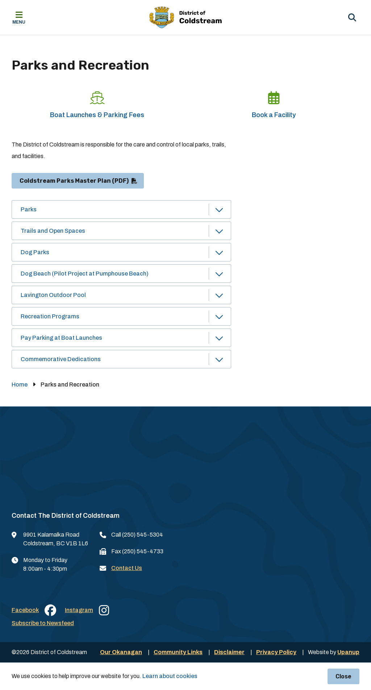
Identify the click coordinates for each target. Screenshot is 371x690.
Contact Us (126, 568)
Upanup (348, 652)
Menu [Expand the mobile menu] (18, 22)
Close (343, 676)
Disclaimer (229, 652)
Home (20, 384)
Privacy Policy (276, 652)
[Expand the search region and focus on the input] (352, 17)
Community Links (178, 652)
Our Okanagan (121, 652)
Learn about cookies (169, 676)
